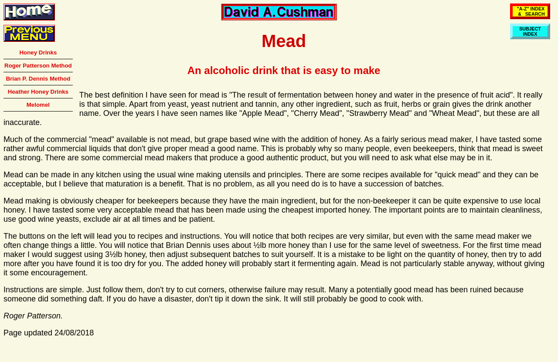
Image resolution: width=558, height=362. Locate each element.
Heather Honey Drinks (38, 91)
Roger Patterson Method (38, 65)
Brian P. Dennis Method (38, 78)
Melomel (38, 104)
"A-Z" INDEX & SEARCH (530, 11)
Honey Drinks (38, 52)
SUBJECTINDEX (530, 31)
